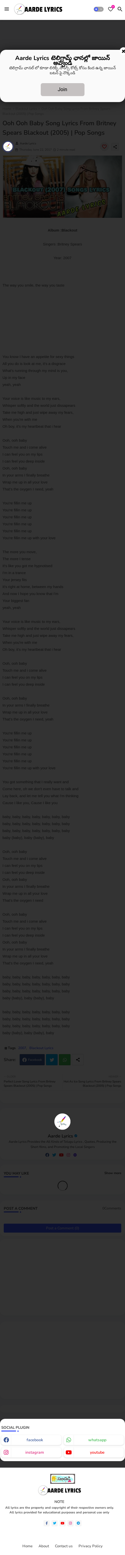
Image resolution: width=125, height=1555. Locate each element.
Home (27, 1546)
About (44, 1546)
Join (62, 89)
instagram (34, 1452)
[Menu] (6, 9)
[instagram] (70, 1523)
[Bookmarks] (110, 9)
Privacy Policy (91, 1546)
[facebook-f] (46, 1523)
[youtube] (62, 1523)
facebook (35, 1440)
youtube (97, 1452)
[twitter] (54, 1523)
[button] (99, 9)
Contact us (64, 1546)
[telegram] (78, 1523)
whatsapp (97, 1440)
